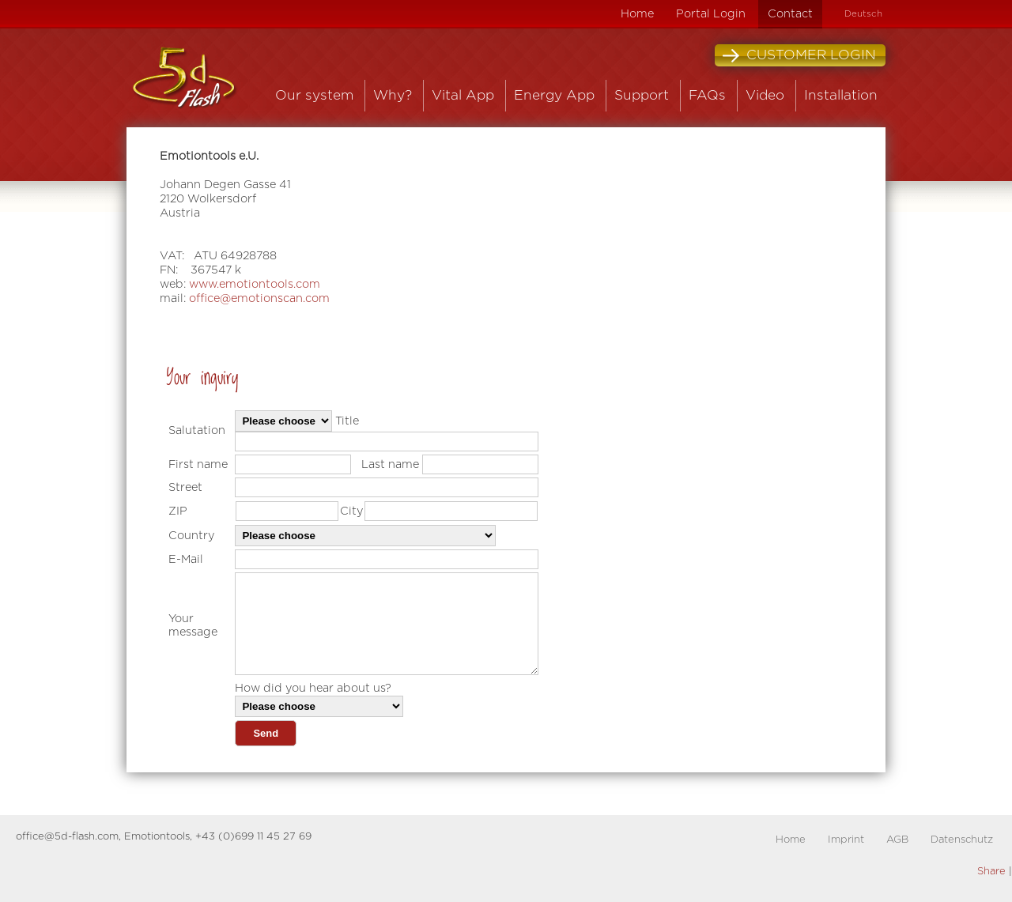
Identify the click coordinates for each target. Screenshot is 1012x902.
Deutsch (863, 13)
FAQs (707, 95)
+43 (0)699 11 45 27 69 (253, 837)
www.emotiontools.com (254, 284)
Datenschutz (962, 840)
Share (991, 871)
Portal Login (711, 14)
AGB (897, 840)
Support (641, 95)
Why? (392, 95)
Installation (841, 95)
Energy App (554, 95)
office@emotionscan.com (259, 298)
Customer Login (799, 55)
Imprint (846, 840)
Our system (314, 95)
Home (637, 14)
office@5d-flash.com (67, 837)
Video (765, 95)
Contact (790, 14)
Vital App (463, 95)
